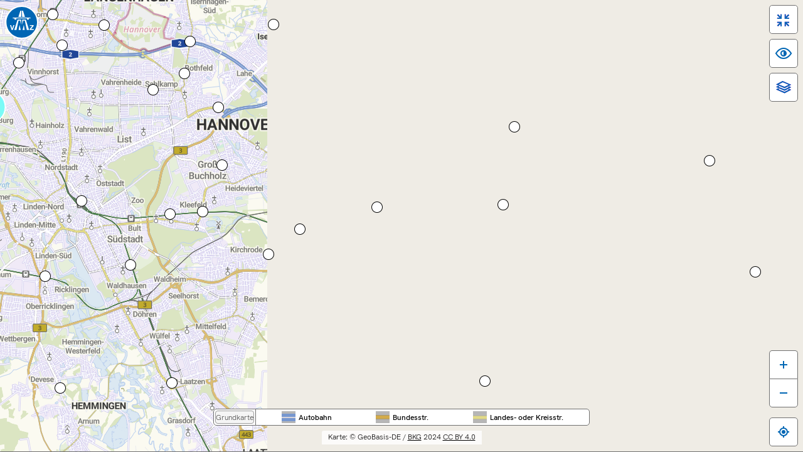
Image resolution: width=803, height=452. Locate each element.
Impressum (583, 446)
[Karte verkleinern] (773, 379)
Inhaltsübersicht (520, 446)
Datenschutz (640, 446)
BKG (507, 421)
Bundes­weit (337, 25)
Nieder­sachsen (433, 25)
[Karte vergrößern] (773, 350)
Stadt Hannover (627, 25)
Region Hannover (530, 25)
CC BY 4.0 (552, 421)
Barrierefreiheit (449, 446)
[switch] (773, 29)
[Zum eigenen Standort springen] (773, 418)
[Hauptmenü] (84, 108)
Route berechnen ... (49, 254)
